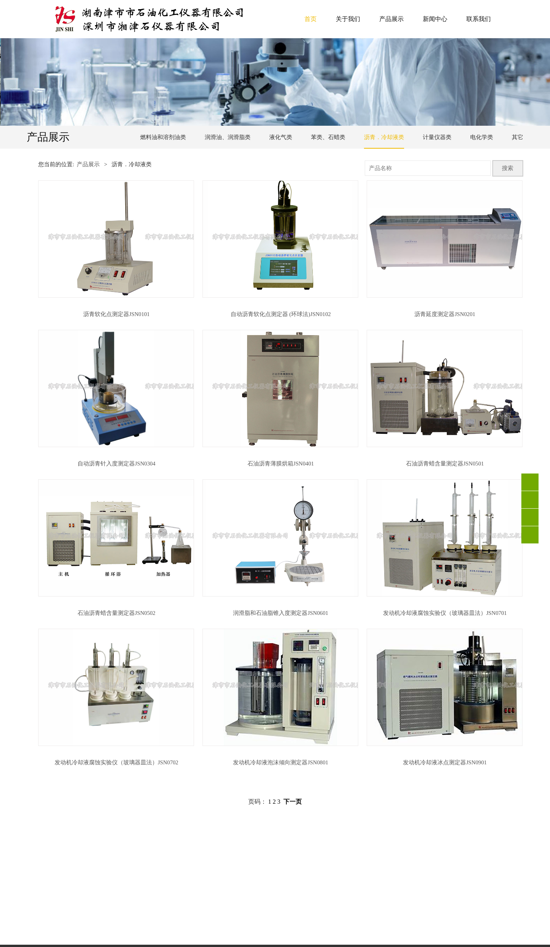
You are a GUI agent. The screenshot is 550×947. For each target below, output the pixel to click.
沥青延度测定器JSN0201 (444, 314)
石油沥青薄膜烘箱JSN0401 (280, 464)
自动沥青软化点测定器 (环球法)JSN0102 (281, 314)
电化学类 (481, 137)
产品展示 (391, 19)
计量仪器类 (437, 137)
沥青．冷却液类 (384, 137)
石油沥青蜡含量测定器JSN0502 (116, 613)
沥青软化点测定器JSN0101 (116, 314)
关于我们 (348, 19)
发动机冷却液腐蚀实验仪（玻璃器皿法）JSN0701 (445, 613)
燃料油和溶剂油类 (163, 137)
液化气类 (280, 137)
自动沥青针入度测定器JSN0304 (116, 464)
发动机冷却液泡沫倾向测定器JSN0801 (280, 762)
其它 (517, 137)
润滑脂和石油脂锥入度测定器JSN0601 (280, 613)
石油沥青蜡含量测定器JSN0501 (445, 464)
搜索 (507, 168)
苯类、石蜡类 (328, 137)
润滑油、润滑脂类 (228, 137)
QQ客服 (530, 517)
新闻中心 (435, 19)
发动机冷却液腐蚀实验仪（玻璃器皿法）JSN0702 (116, 762)
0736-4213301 (530, 499)
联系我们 (478, 19)
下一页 (292, 801)
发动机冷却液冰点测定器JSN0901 (445, 762)
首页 (310, 19)
